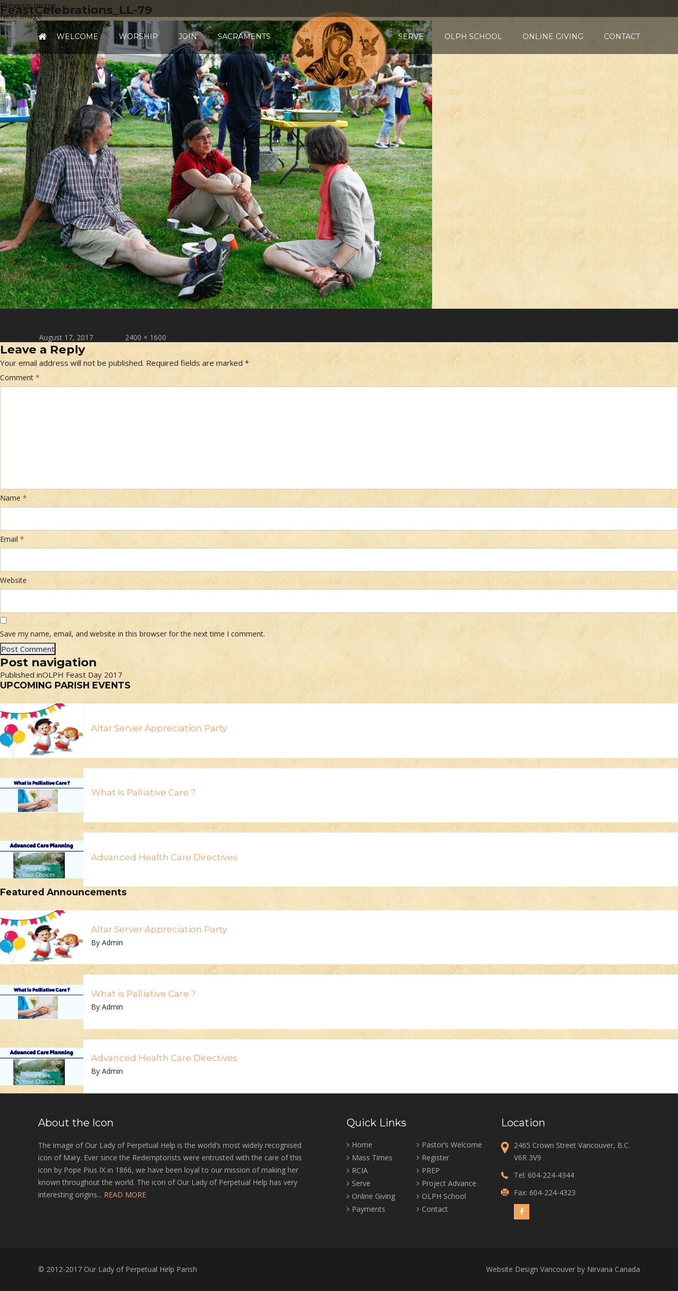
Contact (622, 36)
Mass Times (372, 1157)
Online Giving (553, 36)
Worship (138, 36)
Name (13, 498)
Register (435, 1157)
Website (13, 580)
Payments (368, 1209)
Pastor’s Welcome (452, 1144)
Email (12, 539)
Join (188, 36)
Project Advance (449, 1183)
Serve (411, 36)
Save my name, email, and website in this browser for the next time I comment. (132, 634)
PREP (431, 1170)
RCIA (360, 1170)
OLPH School (473, 36)
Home (42, 36)
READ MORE (125, 1194)
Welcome (77, 36)
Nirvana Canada (613, 1269)
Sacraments (244, 36)
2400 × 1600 (145, 337)
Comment (20, 377)
